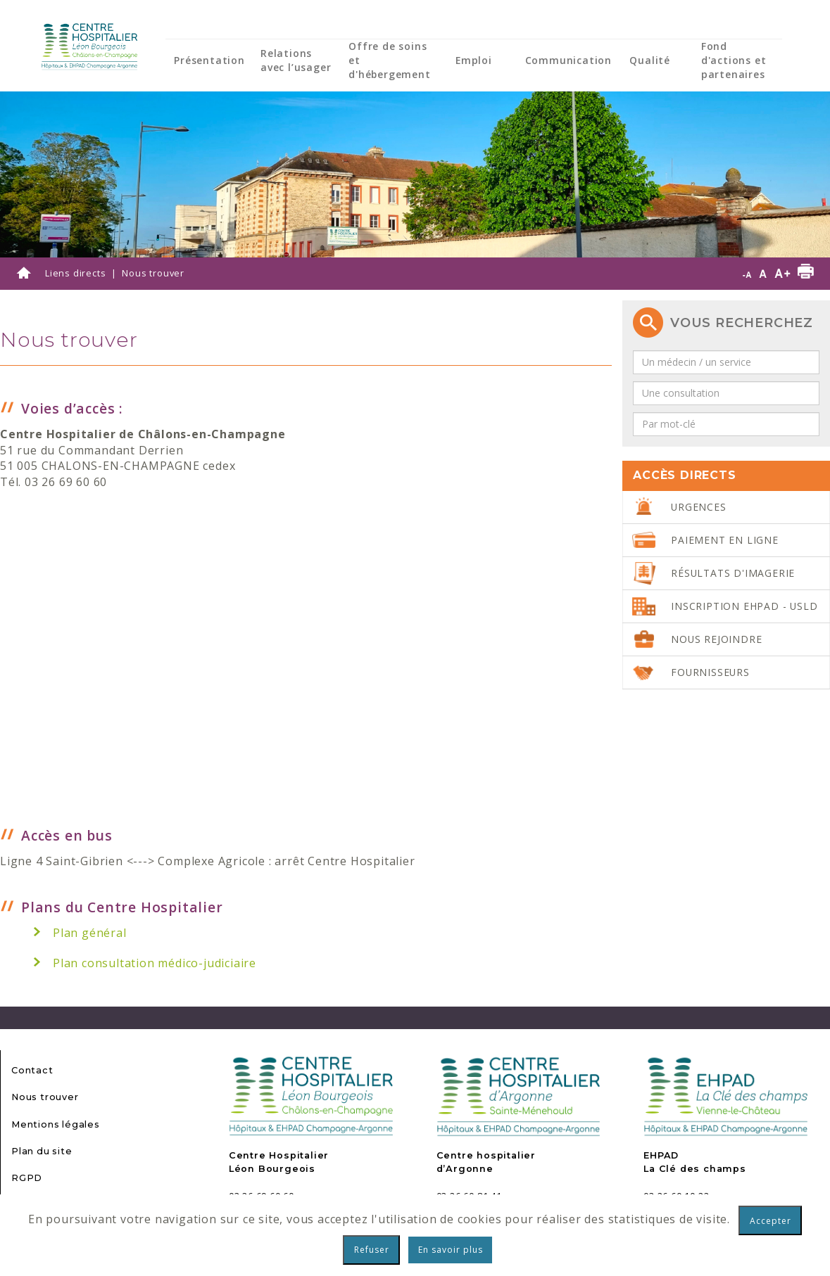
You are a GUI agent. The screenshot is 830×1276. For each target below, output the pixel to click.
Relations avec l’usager (295, 60)
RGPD (26, 1178)
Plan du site (42, 1151)
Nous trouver (45, 1097)
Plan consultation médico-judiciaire (154, 963)
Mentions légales (55, 1124)
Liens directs (75, 273)
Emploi (473, 60)
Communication (568, 60)
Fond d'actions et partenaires (734, 60)
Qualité (649, 60)
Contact (32, 1070)
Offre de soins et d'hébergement (389, 60)
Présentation (209, 60)
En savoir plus (450, 1250)
